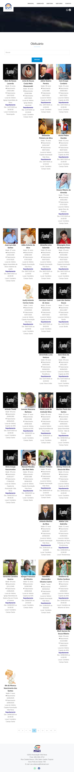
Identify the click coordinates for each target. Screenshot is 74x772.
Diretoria (49, 3)
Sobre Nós (40, 3)
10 (30, 730)
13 (42, 730)
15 (51, 730)
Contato (68, 3)
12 (38, 730)
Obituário (59, 3)
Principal (31, 3)
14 (46, 730)
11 (34, 730)
